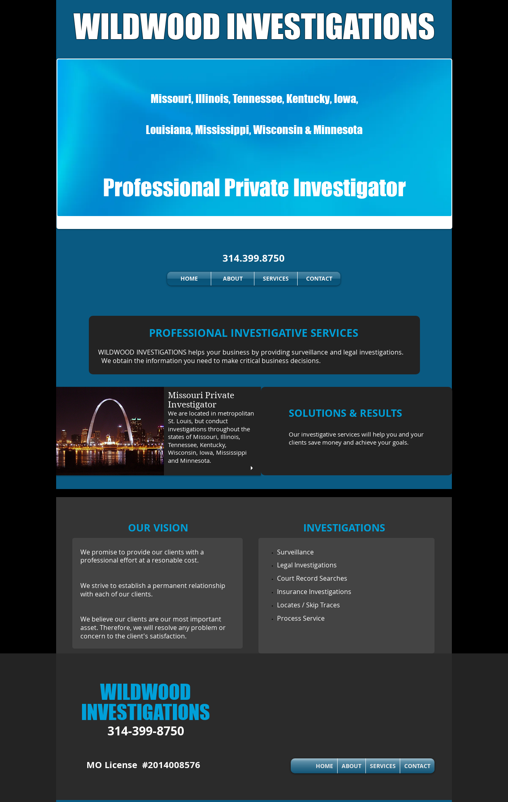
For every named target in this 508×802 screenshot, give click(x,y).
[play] (253, 468)
